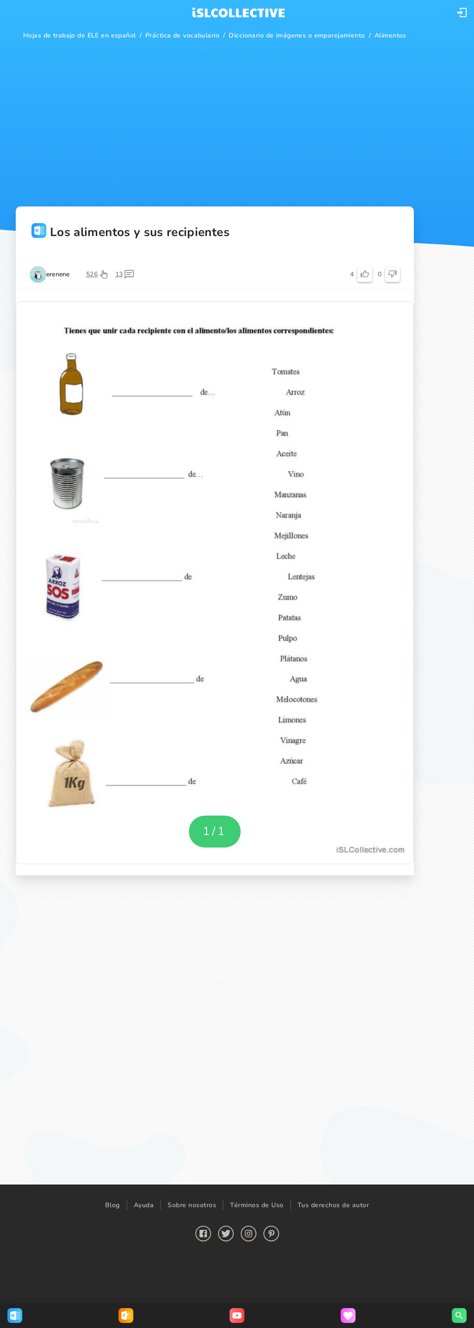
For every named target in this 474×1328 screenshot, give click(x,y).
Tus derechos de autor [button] (333, 1205)
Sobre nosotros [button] (192, 1205)
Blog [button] (112, 1205)
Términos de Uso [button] (257, 1205)
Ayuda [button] (144, 1205)
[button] (462, 12)
